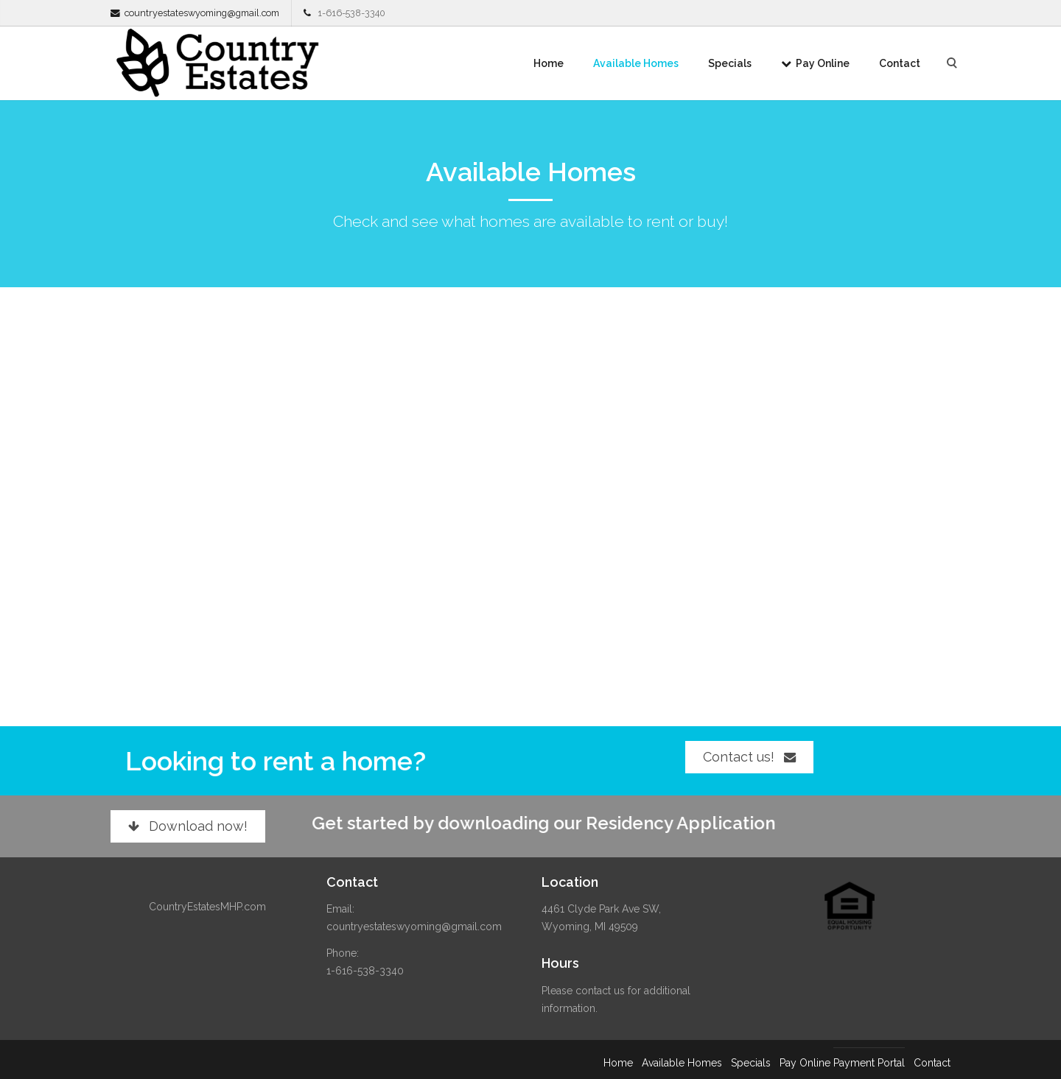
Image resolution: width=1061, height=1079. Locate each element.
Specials (730, 63)
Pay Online (815, 63)
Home (548, 63)
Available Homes (636, 63)
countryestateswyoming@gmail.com (202, 12)
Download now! (188, 826)
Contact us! (749, 757)
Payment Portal (869, 1063)
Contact (899, 63)
